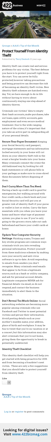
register (19, 411)
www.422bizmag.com (29, 434)
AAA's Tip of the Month (25, 45)
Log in (44, 14)
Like (4, 378)
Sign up (34, 14)
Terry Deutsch (23, 59)
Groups (6, 45)
